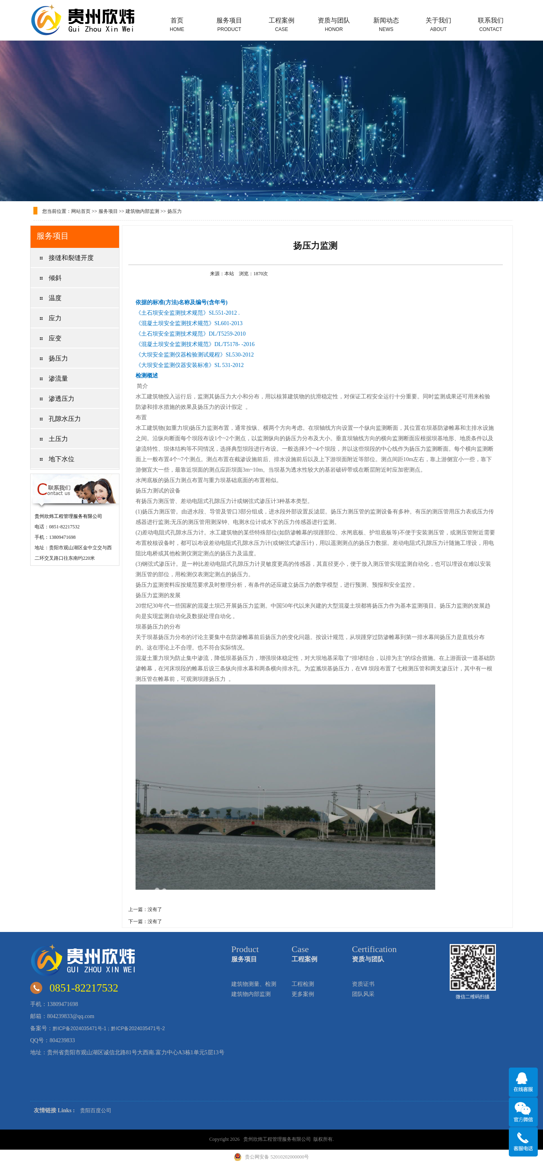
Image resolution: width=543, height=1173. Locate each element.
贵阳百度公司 (95, 1110)
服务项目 (229, 24)
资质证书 (363, 984)
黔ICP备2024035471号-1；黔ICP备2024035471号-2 (109, 1028)
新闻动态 (386, 24)
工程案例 (281, 24)
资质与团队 (334, 24)
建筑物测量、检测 (253, 984)
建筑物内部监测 (142, 211)
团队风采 (363, 994)
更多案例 (303, 994)
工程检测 (303, 984)
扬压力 (174, 211)
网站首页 (80, 211)
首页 (177, 24)
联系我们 (491, 24)
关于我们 (438, 24)
